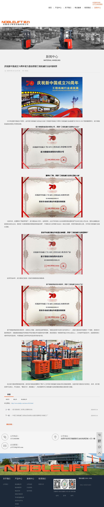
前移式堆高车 (19, 494)
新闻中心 (97, 7)
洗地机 (17, 504)
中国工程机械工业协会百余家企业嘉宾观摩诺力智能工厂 (30, 415)
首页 (50, 7)
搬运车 (15, 399)
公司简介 (5, 484)
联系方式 (41, 484)
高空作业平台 (19, 500)
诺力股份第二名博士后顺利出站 (22, 409)
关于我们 (68, 7)
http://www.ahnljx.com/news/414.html (22, 403)
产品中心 (58, 7)
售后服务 (78, 7)
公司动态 (29, 484)
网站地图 (81, 478)
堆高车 (7, 399)
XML (90, 478)
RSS (86, 478)
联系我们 (87, 7)
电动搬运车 (24, 399)
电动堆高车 (18, 487)
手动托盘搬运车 (19, 497)
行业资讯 (29, 487)
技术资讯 (29, 491)
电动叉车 (17, 491)
